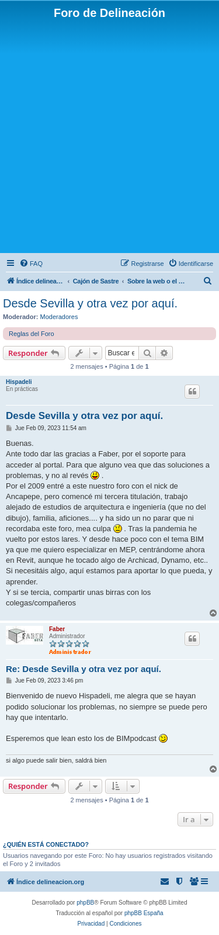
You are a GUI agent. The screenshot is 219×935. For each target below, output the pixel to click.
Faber (57, 629)
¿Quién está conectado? (46, 844)
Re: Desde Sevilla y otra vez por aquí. (83, 669)
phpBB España (144, 913)
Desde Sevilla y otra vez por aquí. (90, 303)
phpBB (85, 902)
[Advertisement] (109, 135)
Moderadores (59, 316)
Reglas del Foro (31, 333)
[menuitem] (31, 264)
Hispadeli (19, 382)
